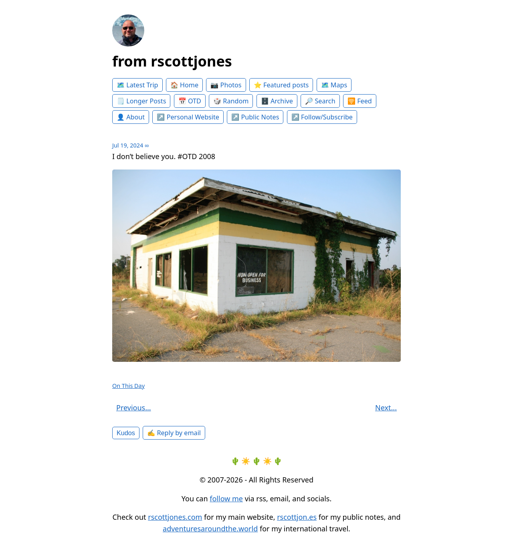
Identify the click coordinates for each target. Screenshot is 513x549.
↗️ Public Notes (255, 117)
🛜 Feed (359, 101)
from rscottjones (172, 61)
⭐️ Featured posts (281, 85)
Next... (386, 407)
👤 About (131, 117)
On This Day (128, 386)
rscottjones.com (175, 517)
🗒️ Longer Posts (141, 101)
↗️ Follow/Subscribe (322, 117)
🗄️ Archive (277, 101)
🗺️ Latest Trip (137, 85)
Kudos (126, 432)
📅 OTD (189, 101)
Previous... (133, 407)
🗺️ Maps (334, 85)
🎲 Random (230, 101)
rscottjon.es (297, 517)
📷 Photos (225, 85)
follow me (226, 498)
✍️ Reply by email (174, 432)
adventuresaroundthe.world (210, 528)
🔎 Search (320, 101)
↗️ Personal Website (188, 117)
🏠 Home (184, 85)
